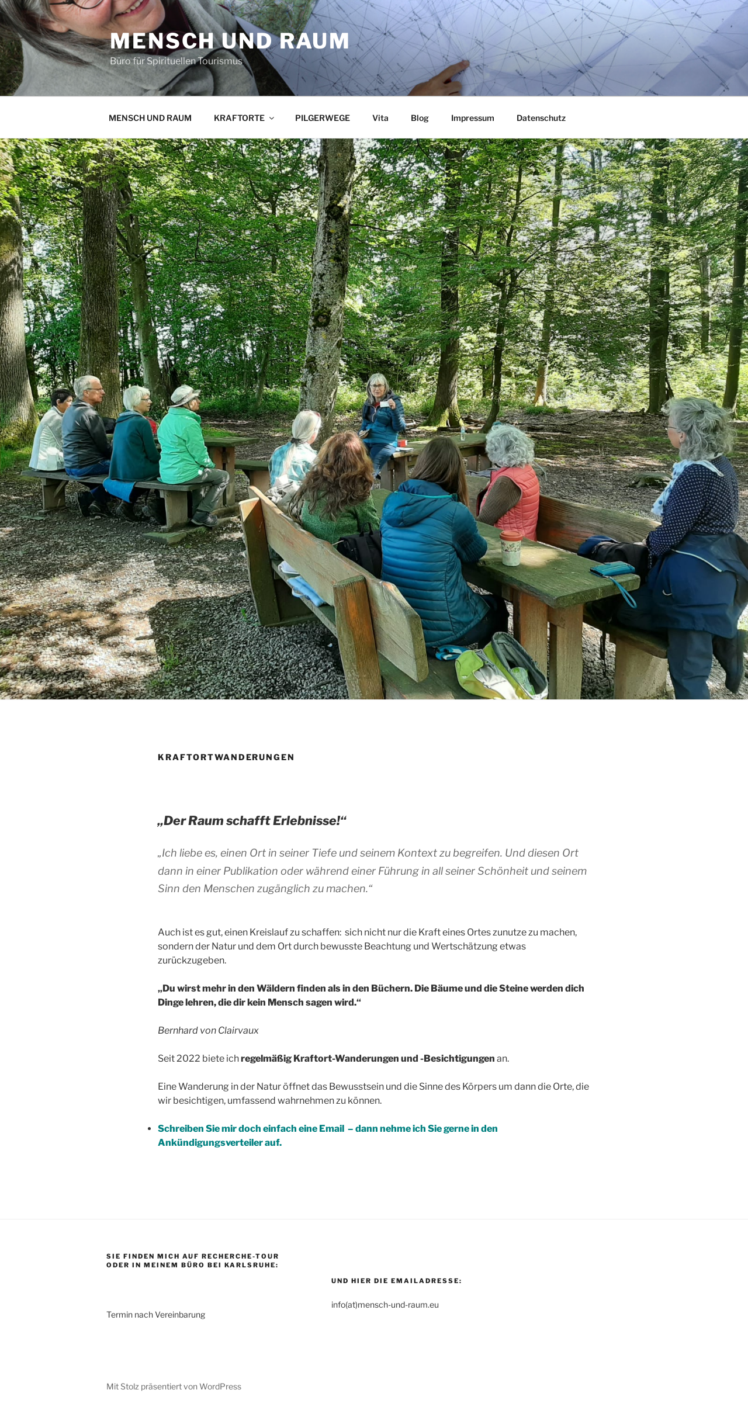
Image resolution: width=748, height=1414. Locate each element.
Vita (380, 118)
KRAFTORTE (245, 118)
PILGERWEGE (322, 118)
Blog (420, 118)
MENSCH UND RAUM (150, 118)
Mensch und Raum (230, 41)
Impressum (472, 118)
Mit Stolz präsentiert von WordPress (173, 1386)
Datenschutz (541, 118)
